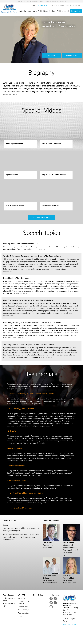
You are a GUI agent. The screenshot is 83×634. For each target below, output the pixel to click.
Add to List (51, 55)
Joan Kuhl (66, 575)
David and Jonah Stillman (49, 576)
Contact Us (76, 10)
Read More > (10, 94)
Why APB (37, 10)
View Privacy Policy (69, 624)
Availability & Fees (71, 55)
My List (34, 6)
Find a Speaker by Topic (9, 604)
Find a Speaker (24, 10)
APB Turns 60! (63, 10)
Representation (23, 613)
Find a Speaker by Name (9, 599)
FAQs (20, 616)
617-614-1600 (42, 6)
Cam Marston (48, 542)
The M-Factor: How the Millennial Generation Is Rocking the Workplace (21, 529)
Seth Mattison (68, 542)
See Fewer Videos (41, 217)
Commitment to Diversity (23, 602)
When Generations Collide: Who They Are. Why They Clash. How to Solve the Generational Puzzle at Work (21, 537)
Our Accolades (23, 606)
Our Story (21, 598)
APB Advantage (23, 610)
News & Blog (49, 10)
